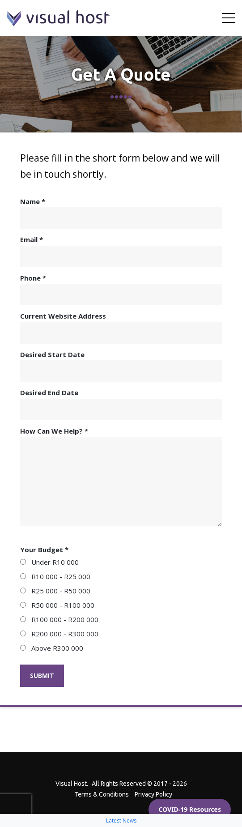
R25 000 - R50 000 (55, 590)
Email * (121, 251)
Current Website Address (121, 327)
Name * (121, 213)
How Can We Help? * (121, 476)
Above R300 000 (51, 648)
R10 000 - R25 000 (55, 576)
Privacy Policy (153, 794)
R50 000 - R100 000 (57, 605)
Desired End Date (121, 404)
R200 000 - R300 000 (59, 633)
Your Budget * (44, 549)
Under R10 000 (49, 562)
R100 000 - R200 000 (59, 619)
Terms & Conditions (101, 794)
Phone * (121, 289)
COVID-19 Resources (189, 809)
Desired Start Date (121, 366)
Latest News (121, 820)
